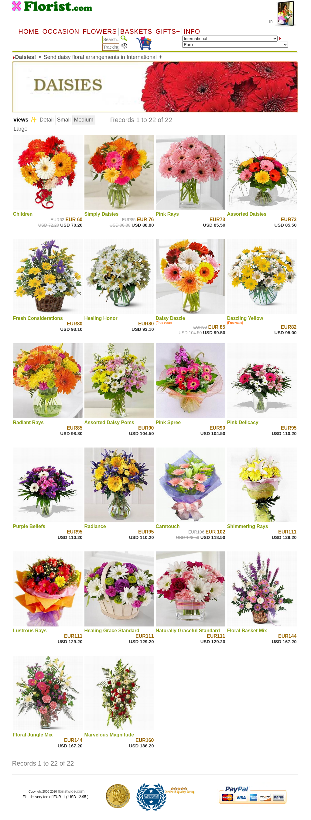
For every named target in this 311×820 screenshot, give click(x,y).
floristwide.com (71, 791)
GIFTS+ (168, 31)
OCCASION (61, 31)
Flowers (100, 31)
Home (29, 31)
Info (191, 31)
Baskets (136, 31)
